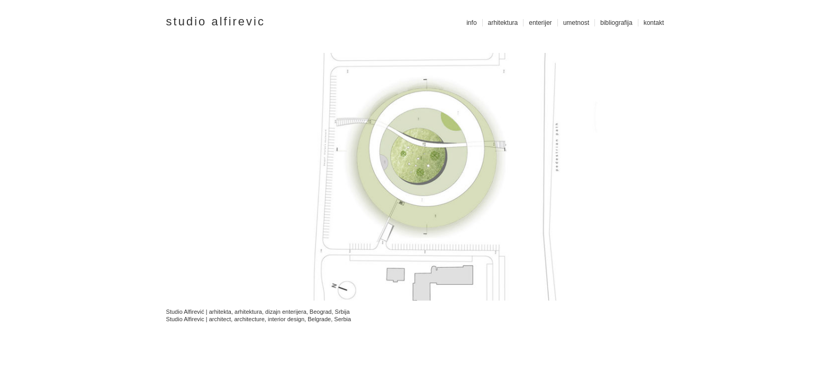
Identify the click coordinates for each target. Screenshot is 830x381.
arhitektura (503, 22)
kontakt (654, 22)
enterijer (540, 22)
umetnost (576, 22)
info (471, 22)
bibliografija (616, 22)
